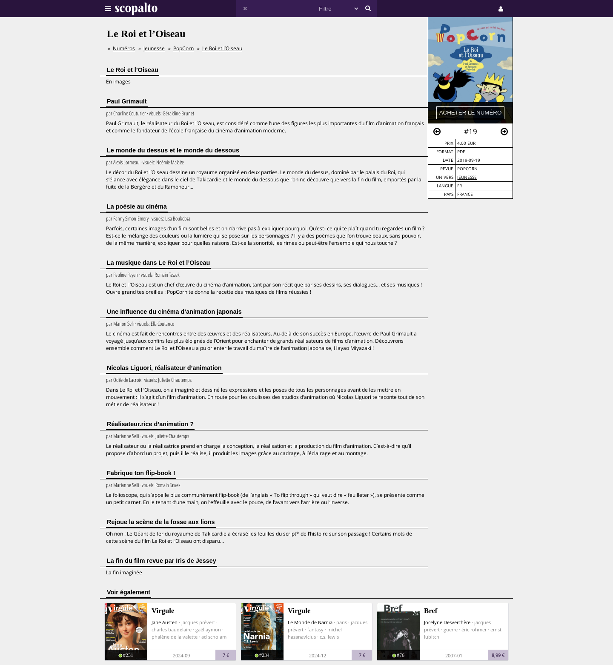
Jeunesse (467, 177)
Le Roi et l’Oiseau (222, 48)
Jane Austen (165, 622)
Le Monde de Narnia (310, 622)
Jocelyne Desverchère (447, 622)
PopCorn (467, 169)
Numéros (124, 48)
